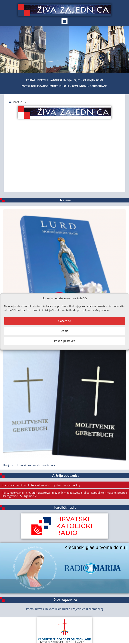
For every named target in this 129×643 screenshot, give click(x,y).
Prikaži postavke (64, 341)
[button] (64, 21)
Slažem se (64, 321)
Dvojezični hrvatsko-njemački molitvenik (29, 465)
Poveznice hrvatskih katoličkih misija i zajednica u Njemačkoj (41, 485)
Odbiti (65, 331)
